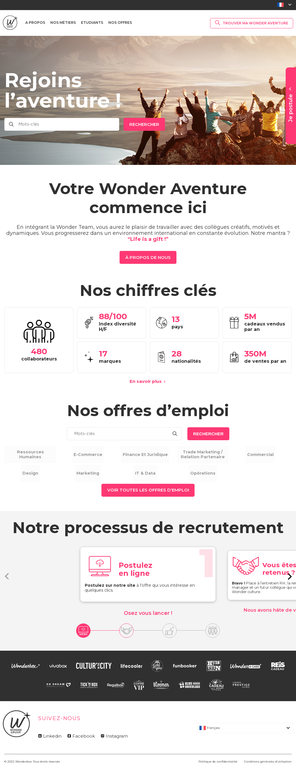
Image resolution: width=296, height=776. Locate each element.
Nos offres (120, 23)
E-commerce (90, 454)
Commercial (263, 454)
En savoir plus (146, 381)
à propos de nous (148, 257)
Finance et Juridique (148, 454)
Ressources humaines (33, 454)
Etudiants (92, 23)
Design (33, 477)
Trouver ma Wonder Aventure (255, 23)
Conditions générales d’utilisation (268, 770)
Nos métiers (63, 23)
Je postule (291, 108)
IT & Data (148, 477)
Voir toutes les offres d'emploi (148, 498)
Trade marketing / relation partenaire (205, 454)
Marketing (90, 477)
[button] (289, 584)
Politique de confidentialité (218, 770)
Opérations (205, 477)
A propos (35, 23)
